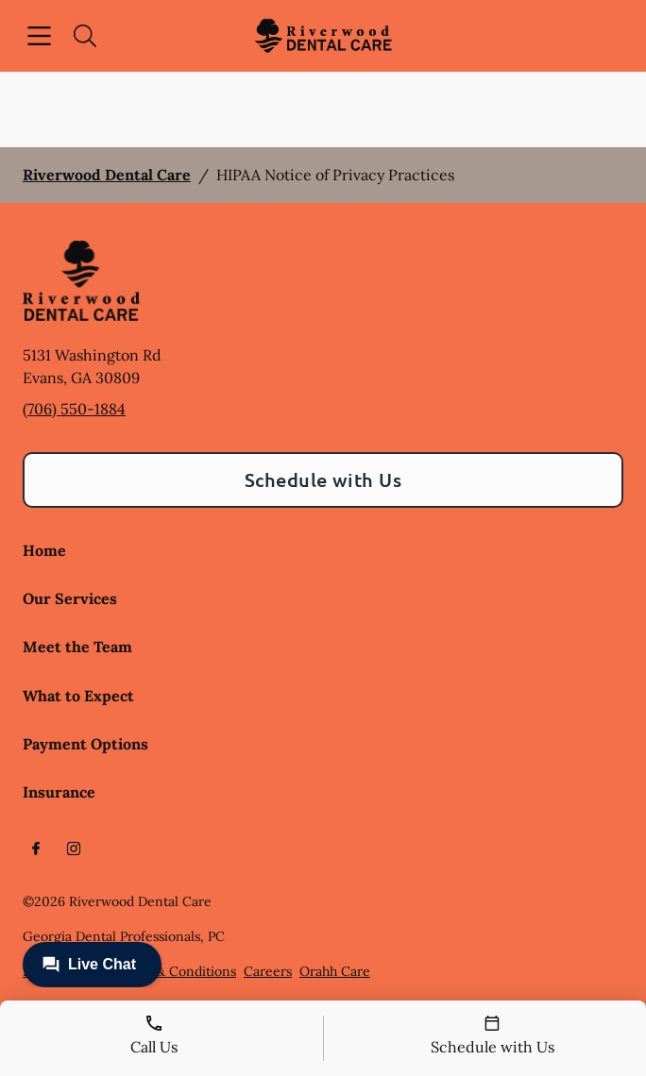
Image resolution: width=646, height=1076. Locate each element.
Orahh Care (334, 971)
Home (44, 550)
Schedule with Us (323, 479)
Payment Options (85, 743)
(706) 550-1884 (74, 408)
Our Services (70, 598)
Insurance (59, 791)
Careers (268, 971)
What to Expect (78, 695)
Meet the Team (77, 646)
